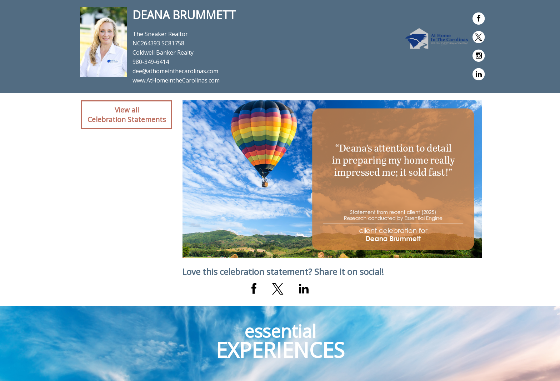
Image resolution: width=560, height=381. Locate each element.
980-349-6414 (150, 62)
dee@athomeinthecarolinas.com (175, 71)
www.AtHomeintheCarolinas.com (176, 80)
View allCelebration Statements (127, 114)
